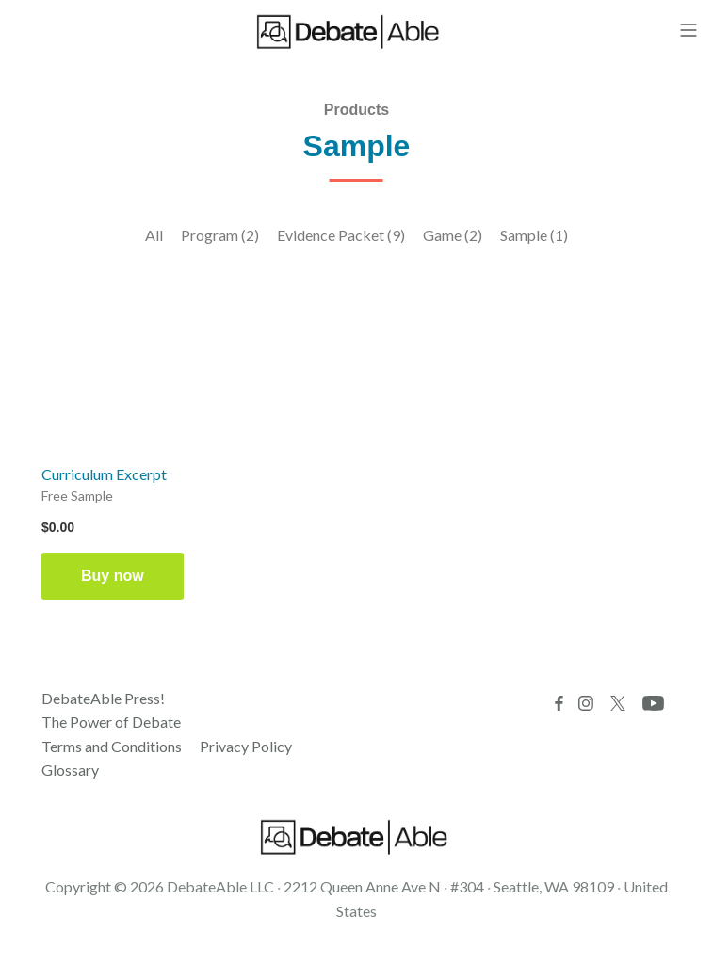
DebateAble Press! (103, 698)
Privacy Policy (246, 746)
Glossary (70, 770)
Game (452, 235)
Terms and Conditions (111, 746)
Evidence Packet (341, 235)
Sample (534, 235)
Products (356, 110)
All (154, 235)
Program (220, 235)
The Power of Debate (111, 722)
